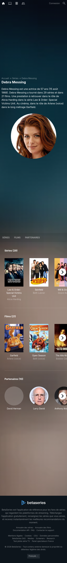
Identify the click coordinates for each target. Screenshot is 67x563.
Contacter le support (45, 530)
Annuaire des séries (24, 527)
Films (17, 237)
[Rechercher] (64, 3)
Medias (31, 538)
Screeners (40, 538)
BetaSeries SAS (19, 538)
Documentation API (21, 530)
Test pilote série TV (21, 541)
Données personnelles (49, 536)
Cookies (28, 536)
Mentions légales (15, 536)
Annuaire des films (43, 527)
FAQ (32, 530)
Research (51, 538)
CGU (36, 536)
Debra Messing (29, 78)
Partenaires (32, 237)
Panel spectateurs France (43, 541)
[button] (14, 400)
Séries (15, 78)
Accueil (5, 78)
